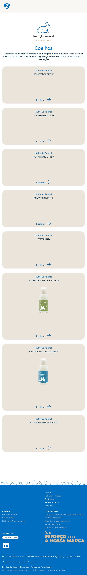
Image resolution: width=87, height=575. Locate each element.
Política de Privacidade (41, 567)
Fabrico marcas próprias (56, 527)
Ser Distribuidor (52, 502)
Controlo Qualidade (54, 517)
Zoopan (48, 492)
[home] (6, 6)
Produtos (6, 511)
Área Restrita (8, 533)
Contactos (49, 499)
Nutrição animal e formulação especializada (64, 514)
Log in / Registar (10, 538)
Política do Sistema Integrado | (16, 567)
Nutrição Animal (9, 514)
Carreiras (49, 505)
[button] (81, 6)
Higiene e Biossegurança (13, 521)
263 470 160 (74, 556)
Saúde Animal (8, 517)
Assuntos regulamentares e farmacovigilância (57, 523)
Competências (51, 511)
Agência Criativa (57, 570)
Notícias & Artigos (53, 495)
